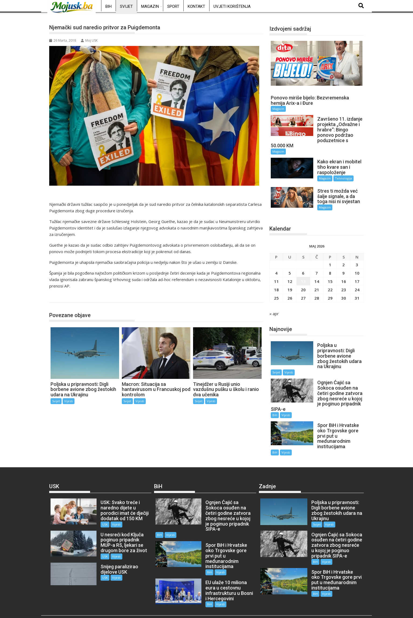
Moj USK (89, 40)
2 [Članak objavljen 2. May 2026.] (343, 261)
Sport (173, 6)
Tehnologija (340, 178)
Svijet (126, 6)
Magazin (150, 6)
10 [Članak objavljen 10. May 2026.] (357, 269)
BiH (108, 6)
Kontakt (196, 6)
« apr (274, 310)
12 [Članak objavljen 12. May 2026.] (289, 278)
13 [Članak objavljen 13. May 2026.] (303, 278)
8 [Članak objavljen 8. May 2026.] (330, 269)
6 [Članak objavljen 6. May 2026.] (303, 269)
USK (102, 516)
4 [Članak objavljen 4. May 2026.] (276, 269)
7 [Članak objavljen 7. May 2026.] (316, 269)
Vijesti (68, 401)
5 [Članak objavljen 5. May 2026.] (290, 269)
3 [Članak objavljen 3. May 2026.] (357, 261)
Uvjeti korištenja (232, 6)
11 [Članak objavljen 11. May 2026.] (276, 278)
